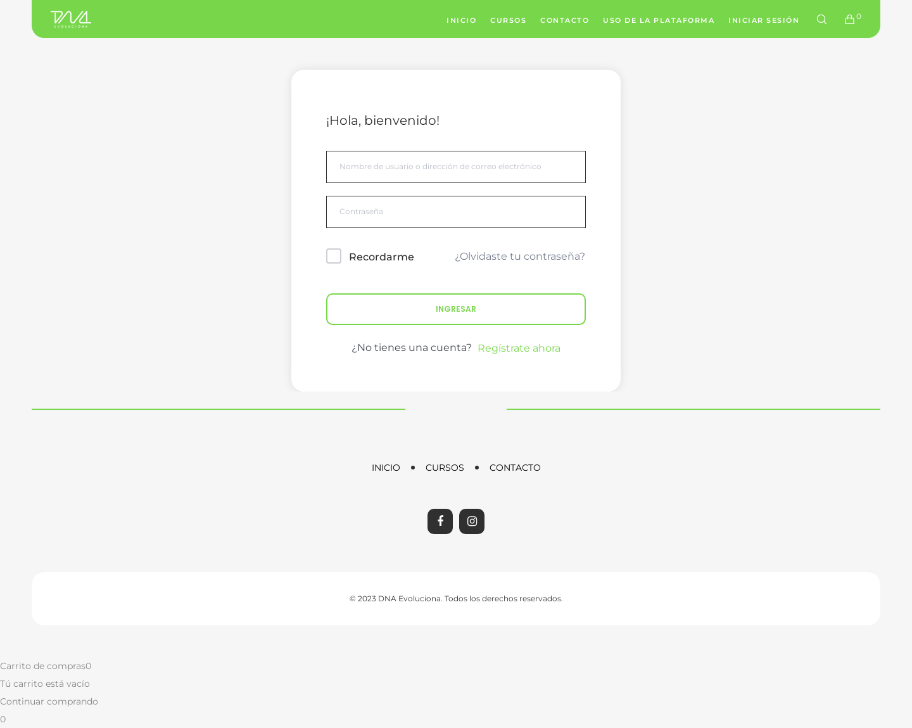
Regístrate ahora (519, 348)
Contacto (515, 467)
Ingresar (456, 308)
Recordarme (381, 257)
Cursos (445, 467)
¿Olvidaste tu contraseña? (520, 256)
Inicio (386, 467)
